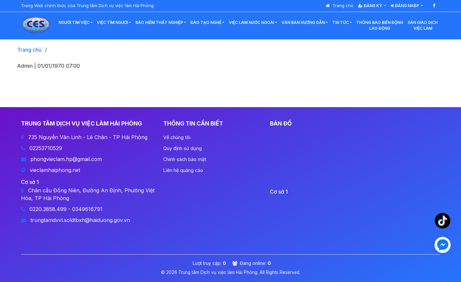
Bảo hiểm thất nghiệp (159, 22)
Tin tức (340, 22)
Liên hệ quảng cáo (183, 170)
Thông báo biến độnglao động (379, 25)
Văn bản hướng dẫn (303, 22)
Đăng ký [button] (370, 5)
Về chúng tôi (176, 137)
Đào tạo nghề (205, 22)
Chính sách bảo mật (184, 159)
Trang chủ (339, 5)
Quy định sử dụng (182, 148)
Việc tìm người (112, 22)
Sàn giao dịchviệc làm (423, 25)
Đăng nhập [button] (405, 5)
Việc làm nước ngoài (251, 22)
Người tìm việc (74, 22)
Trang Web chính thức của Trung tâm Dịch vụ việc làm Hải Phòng (87, 5)
